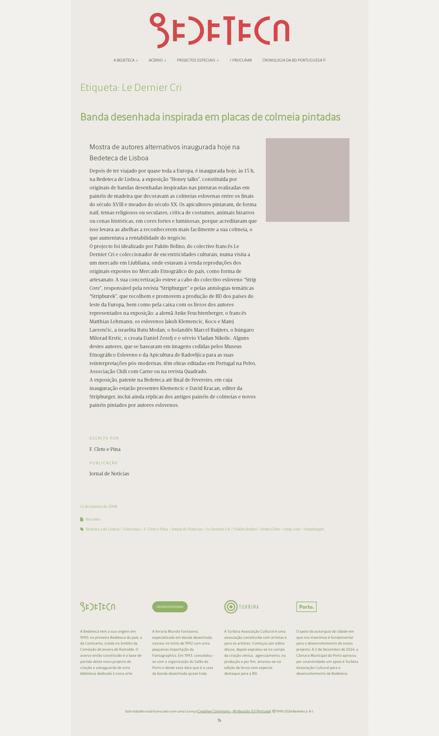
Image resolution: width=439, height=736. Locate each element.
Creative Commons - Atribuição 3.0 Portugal (234, 711)
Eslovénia (131, 529)
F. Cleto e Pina (156, 529)
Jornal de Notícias (187, 529)
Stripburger (314, 529)
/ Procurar (241, 60)
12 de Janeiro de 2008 (98, 506)
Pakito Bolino (245, 529)
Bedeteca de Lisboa (102, 529)
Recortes (93, 519)
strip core (292, 529)
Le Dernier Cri (218, 529)
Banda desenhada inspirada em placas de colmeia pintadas (210, 117)
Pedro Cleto (270, 529)
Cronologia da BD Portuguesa (293, 60)
